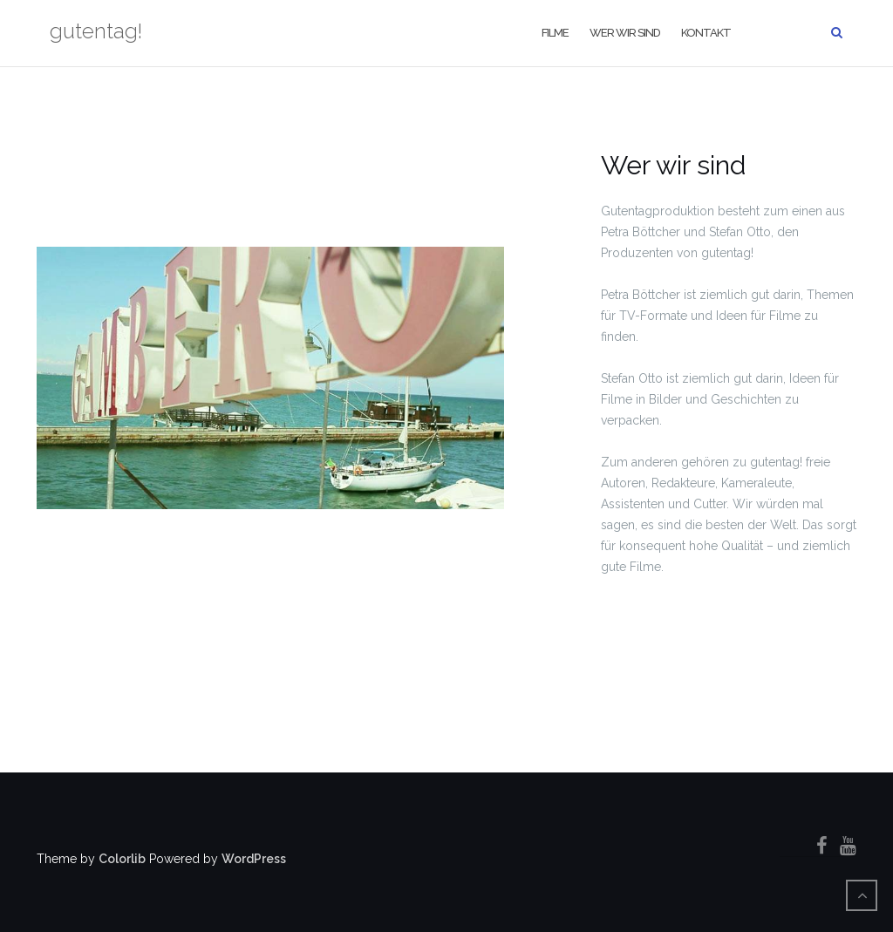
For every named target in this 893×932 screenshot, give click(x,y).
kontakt (706, 32)
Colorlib (122, 859)
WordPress (254, 859)
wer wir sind (625, 32)
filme (555, 32)
